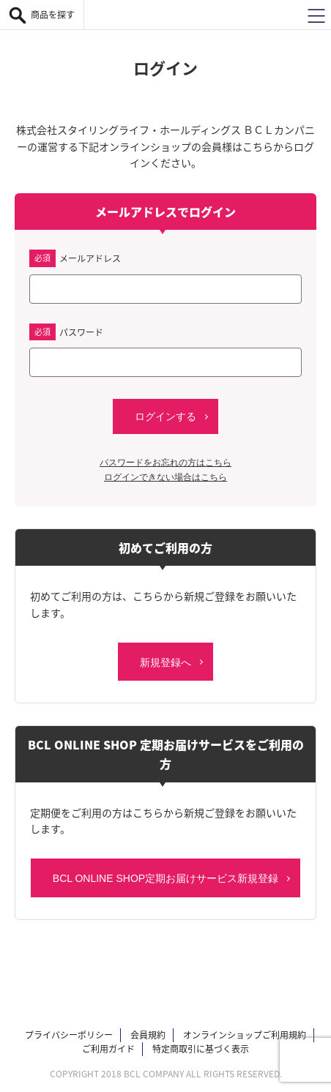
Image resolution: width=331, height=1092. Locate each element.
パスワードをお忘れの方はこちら (165, 462)
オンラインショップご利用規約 (244, 1034)
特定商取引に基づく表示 (200, 1048)
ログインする (165, 416)
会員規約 (148, 1034)
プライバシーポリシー (69, 1034)
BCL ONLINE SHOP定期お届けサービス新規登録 (165, 878)
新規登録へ (165, 662)
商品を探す (53, 14)
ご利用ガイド (108, 1048)
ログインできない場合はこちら (165, 477)
